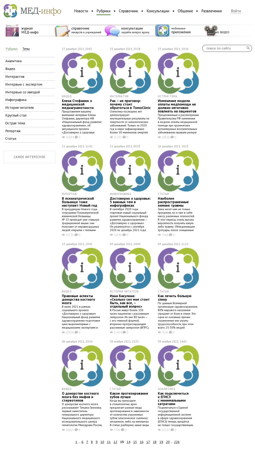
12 (115, 442)
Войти (236, 11)
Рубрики (103, 10)
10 (102, 442)
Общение (185, 10)
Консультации (158, 10)
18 (155, 442)
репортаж (12, 130)
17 (148, 442)
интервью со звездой (22, 92)
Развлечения (211, 10)
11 (109, 442)
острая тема (15, 123)
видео (10, 68)
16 (141, 442)
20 (168, 442)
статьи (10, 138)
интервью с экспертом (23, 84)
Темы (26, 49)
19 (161, 442)
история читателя (19, 107)
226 (177, 442)
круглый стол (15, 115)
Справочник (128, 10)
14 (128, 442)
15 (135, 442)
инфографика (15, 99)
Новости (81, 10)
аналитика (13, 60)
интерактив (14, 76)
